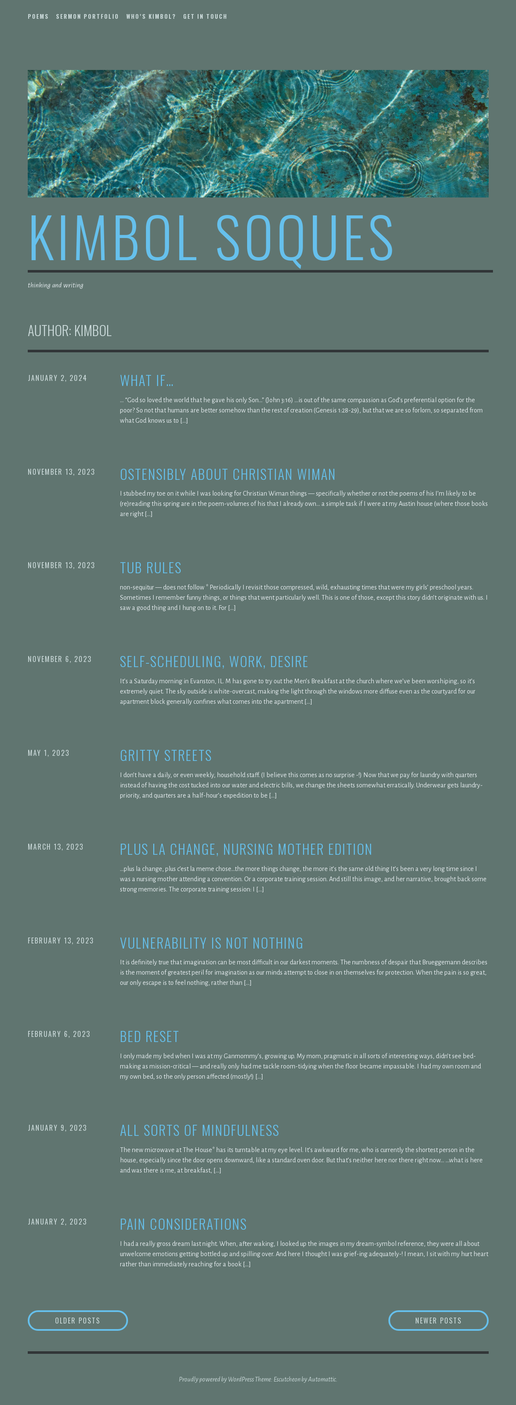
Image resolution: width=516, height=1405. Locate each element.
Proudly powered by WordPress (216, 1379)
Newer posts (438, 1320)
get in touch (205, 16)
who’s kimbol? (151, 16)
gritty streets (166, 755)
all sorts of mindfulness (200, 1130)
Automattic (322, 1379)
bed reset (150, 1036)
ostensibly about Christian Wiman (228, 474)
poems (38, 16)
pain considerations (183, 1224)
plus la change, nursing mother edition (246, 849)
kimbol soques (212, 235)
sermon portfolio (87, 16)
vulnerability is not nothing (212, 942)
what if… (147, 380)
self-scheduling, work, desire (214, 661)
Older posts (77, 1320)
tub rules (151, 567)
